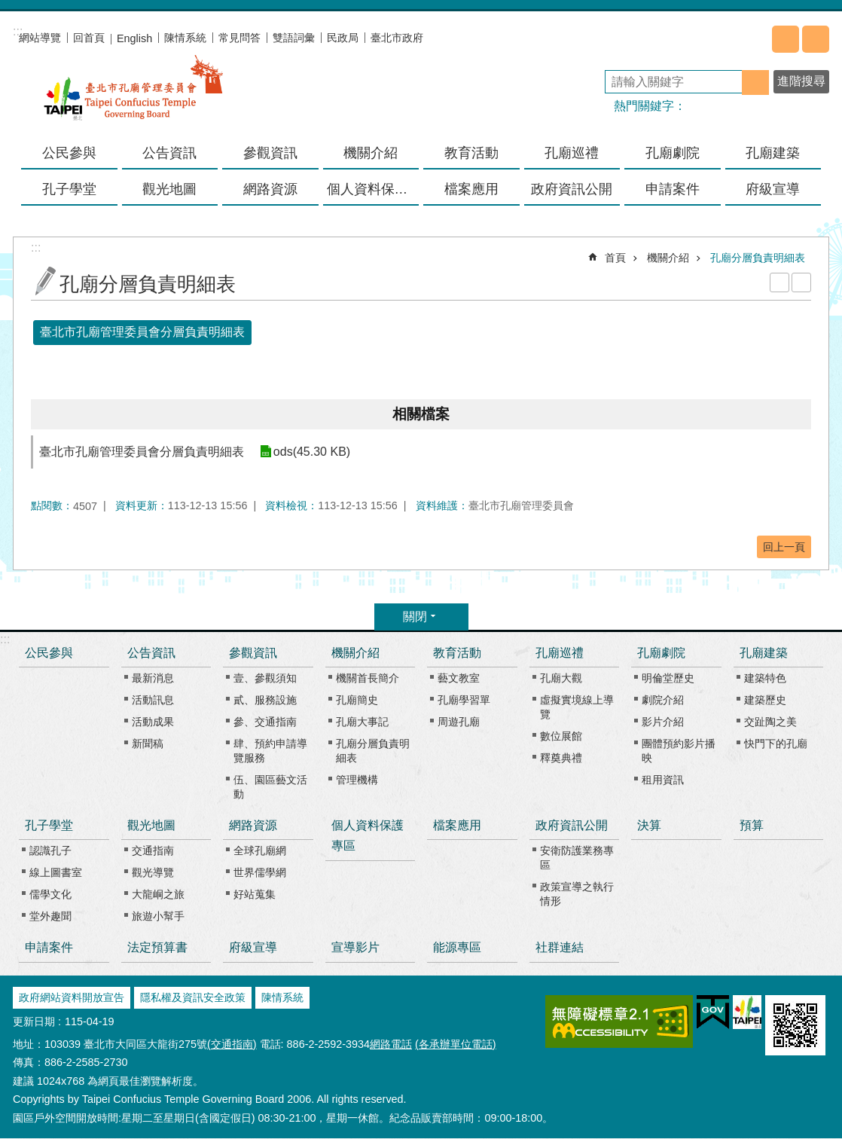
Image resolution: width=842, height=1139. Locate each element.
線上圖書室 (55, 872)
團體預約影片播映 (678, 750)
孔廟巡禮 (559, 652)
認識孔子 (50, 850)
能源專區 (457, 947)
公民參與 (69, 152)
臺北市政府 (397, 38)
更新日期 (34, 1021)
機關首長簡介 (367, 678)
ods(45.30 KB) (311, 451)
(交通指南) (232, 1044)
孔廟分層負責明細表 (757, 258)
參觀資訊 (253, 652)
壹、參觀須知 (265, 678)
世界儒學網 (259, 872)
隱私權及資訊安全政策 (193, 997)
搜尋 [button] (755, 82)
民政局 (342, 38)
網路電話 (391, 1044)
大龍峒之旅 (158, 894)
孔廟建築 (764, 652)
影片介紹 (663, 722)
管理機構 (357, 780)
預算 (752, 825)
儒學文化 (50, 894)
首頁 (615, 258)
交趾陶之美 (770, 722)
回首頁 (89, 38)
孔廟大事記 (362, 722)
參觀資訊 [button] (270, 152)
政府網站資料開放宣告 (71, 997)
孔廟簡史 (357, 700)
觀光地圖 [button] (169, 189)
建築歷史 (765, 700)
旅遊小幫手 (158, 916)
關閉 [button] (415, 616)
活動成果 (153, 722)
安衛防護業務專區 (577, 857)
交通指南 (153, 850)
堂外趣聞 (50, 916)
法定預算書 (157, 947)
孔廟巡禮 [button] (572, 152)
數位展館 (561, 736)
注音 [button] (801, 282)
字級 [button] (815, 39)
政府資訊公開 (571, 825)
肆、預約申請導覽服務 (270, 750)
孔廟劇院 (661, 652)
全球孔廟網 (259, 850)
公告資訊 (151, 652)
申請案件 (672, 189)
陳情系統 (185, 38)
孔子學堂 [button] (69, 189)
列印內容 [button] (779, 282)
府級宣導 (773, 189)
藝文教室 (459, 678)
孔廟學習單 (464, 700)
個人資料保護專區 (373, 189)
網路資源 (253, 825)
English (134, 38)
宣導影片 (355, 947)
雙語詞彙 (294, 38)
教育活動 (457, 652)
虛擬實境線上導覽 (577, 707)
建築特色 (765, 678)
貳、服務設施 (265, 700)
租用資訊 (663, 780)
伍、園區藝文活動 (270, 787)
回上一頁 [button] (784, 547)
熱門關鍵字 (644, 105)
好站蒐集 (254, 894)
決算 (649, 825)
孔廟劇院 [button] (672, 152)
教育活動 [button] (471, 152)
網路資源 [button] (270, 189)
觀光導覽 (153, 872)
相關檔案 (421, 414)
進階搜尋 (801, 81)
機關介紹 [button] (370, 152)
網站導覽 (40, 38)
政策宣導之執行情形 (577, 894)
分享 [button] (785, 39)
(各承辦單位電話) (455, 1044)
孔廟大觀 (561, 678)
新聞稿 (147, 743)
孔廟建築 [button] (773, 152)
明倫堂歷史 (668, 678)
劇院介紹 (663, 700)
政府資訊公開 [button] (571, 189)
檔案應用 (471, 189)
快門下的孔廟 (775, 743)
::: (5, 639)
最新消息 (153, 678)
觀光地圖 (151, 825)
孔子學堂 (49, 825)
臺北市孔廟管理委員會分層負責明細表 (142, 331)
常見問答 (239, 38)
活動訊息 (153, 700)
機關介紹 (668, 258)
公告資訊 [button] (169, 152)
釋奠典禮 (561, 758)
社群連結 (559, 947)
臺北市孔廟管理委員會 (133, 97)
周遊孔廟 (459, 722)
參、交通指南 (265, 722)
